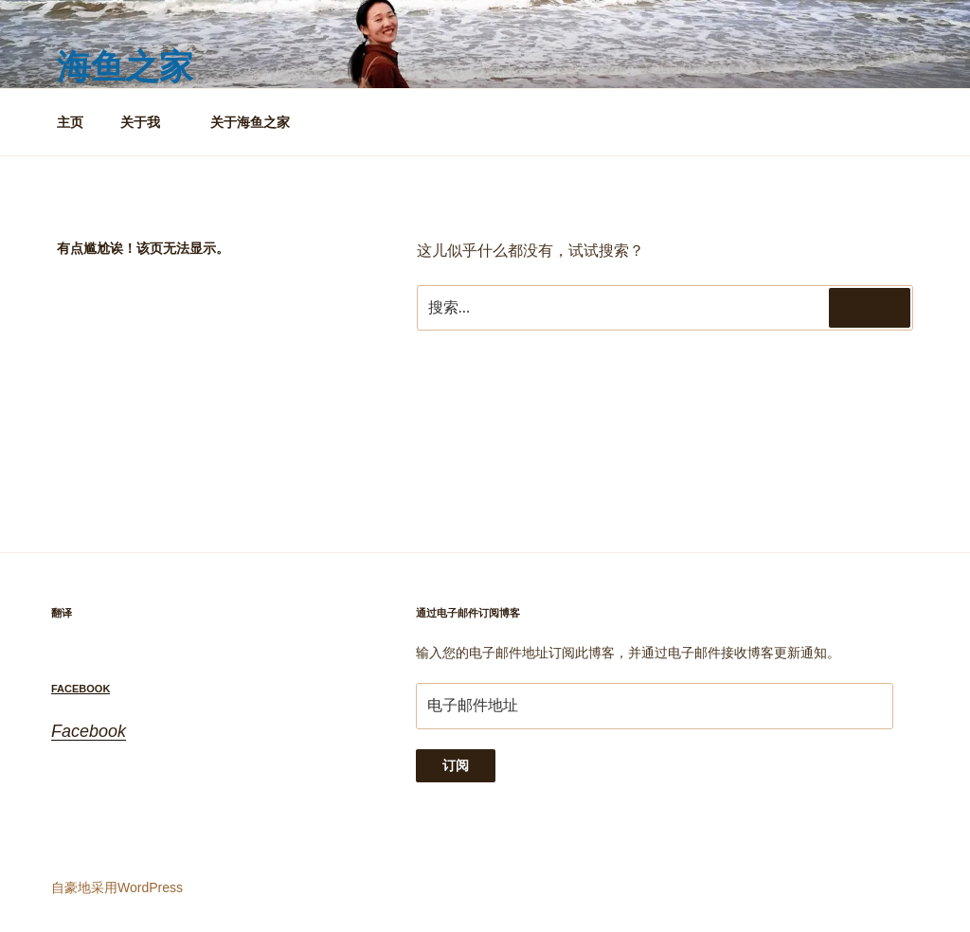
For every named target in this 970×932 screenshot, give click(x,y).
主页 (70, 122)
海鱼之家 (125, 66)
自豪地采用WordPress (117, 887)
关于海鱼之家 (250, 122)
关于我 (149, 122)
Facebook (80, 688)
